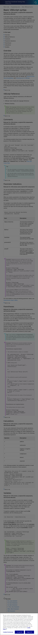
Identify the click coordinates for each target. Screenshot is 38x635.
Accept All (19, 633)
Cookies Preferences (8, 633)
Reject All (29, 633)
